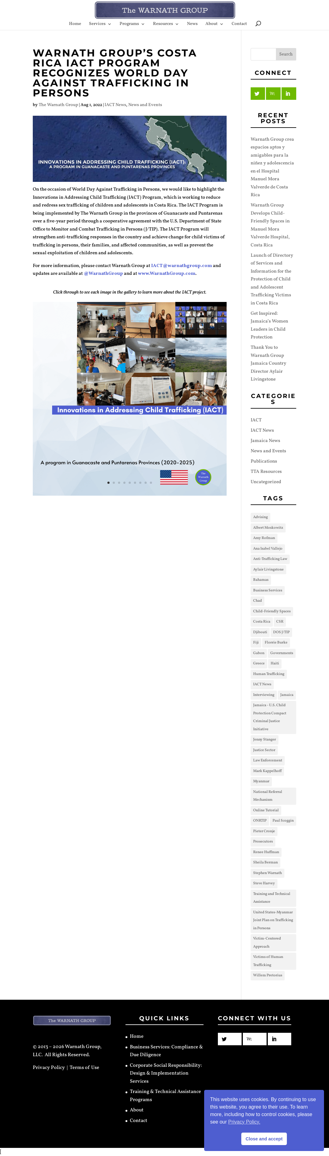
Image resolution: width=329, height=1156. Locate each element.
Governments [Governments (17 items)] (281, 653)
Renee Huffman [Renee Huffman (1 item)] (266, 852)
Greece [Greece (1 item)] (259, 663)
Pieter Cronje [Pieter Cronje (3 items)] (264, 831)
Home (75, 24)
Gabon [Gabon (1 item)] (258, 653)
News (192, 24)
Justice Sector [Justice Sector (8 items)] (264, 750)
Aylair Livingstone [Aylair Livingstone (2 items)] (268, 569)
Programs (129, 24)
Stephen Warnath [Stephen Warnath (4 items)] (267, 873)
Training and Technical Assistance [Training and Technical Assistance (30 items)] (271, 898)
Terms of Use (84, 1067)
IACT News (115, 105)
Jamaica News (265, 441)
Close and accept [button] (264, 1138)
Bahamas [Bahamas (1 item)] (260, 579)
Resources (163, 24)
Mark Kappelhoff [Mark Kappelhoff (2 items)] (267, 771)
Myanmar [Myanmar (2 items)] (261, 781)
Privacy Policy (49, 1067)
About (211, 24)
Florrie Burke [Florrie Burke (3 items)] (276, 642)
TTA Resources (266, 472)
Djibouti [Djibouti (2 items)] (260, 632)
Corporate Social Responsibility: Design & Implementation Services (166, 1073)
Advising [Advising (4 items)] (260, 517)
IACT (256, 420)
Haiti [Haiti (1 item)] (275, 663)
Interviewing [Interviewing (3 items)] (263, 694)
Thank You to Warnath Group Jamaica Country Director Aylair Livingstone (268, 363)
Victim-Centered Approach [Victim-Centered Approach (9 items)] (267, 942)
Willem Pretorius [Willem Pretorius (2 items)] (267, 975)
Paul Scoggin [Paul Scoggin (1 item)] (283, 820)
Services (97, 24)
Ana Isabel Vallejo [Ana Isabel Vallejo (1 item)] (267, 548)
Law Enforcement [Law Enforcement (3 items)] (267, 760)
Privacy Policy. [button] (244, 1121)
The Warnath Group (58, 105)
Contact (239, 24)
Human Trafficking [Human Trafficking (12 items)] (268, 674)
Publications (264, 461)
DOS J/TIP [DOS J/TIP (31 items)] (281, 632)
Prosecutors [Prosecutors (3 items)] (263, 841)
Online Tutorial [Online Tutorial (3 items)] (266, 810)
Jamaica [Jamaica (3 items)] (286, 694)
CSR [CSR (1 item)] (279, 621)
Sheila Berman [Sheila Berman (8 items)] (265, 862)
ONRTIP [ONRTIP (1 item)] (260, 820)
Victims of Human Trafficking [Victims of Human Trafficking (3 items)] (268, 961)
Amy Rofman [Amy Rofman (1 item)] (264, 538)
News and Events (145, 105)
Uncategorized (266, 482)
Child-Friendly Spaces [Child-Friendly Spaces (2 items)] (272, 611)
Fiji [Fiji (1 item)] (256, 642)
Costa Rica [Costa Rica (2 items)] (261, 621)
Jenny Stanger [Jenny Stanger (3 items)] (264, 739)
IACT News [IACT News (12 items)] (262, 684)
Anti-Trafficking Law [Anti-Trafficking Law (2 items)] (270, 558)
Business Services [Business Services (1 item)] (267, 590)
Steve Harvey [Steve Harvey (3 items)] (264, 883)
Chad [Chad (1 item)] (257, 600)
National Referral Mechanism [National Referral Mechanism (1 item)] (267, 796)
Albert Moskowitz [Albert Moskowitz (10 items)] (268, 527)
